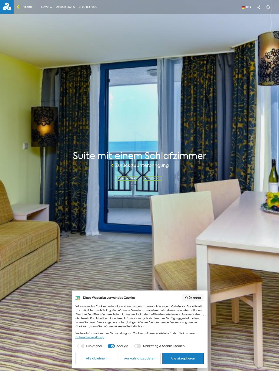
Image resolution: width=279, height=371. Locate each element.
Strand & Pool (88, 7)
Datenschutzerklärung (89, 337)
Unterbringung (65, 7)
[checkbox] (89, 346)
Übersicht (193, 298)
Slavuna (46, 7)
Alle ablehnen (96, 358)
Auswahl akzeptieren (139, 358)
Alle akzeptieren (183, 358)
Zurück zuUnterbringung (139, 165)
